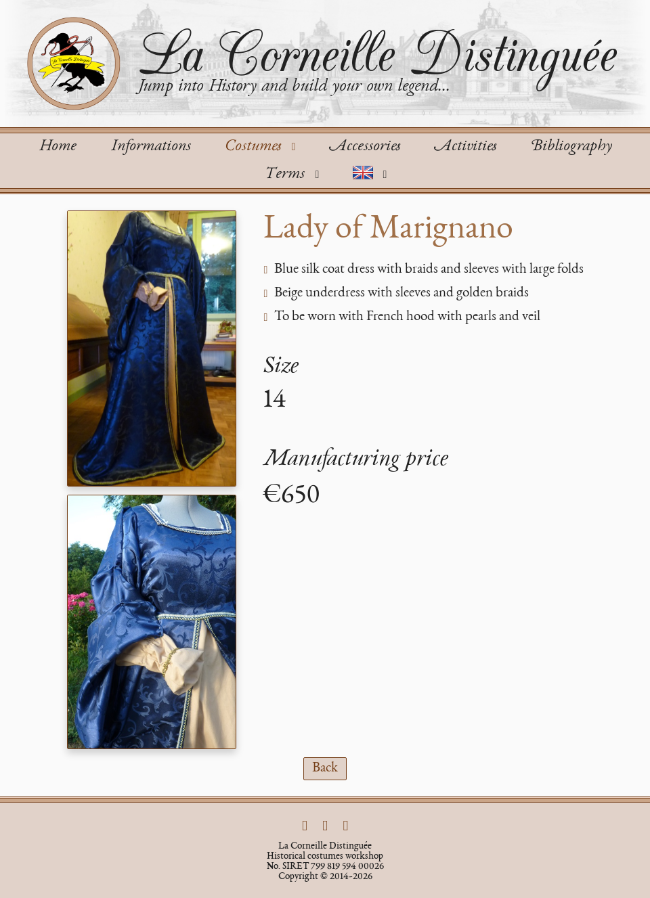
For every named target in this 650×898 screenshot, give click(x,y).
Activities (465, 147)
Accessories (364, 147)
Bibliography (571, 147)
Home (58, 147)
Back (325, 768)
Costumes (263, 147)
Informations (150, 147)
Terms (294, 174)
